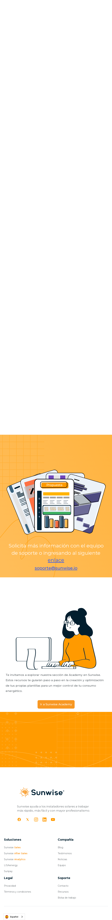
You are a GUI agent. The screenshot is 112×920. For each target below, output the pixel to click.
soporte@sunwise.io (56, 568)
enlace (56, 560)
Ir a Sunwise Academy (56, 704)
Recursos (63, 891)
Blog (60, 847)
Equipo (62, 865)
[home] (16, 5)
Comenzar (33, 766)
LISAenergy (11, 865)
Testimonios (65, 853)
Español (11, 917)
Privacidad (10, 885)
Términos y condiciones (17, 891)
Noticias (62, 859)
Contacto (63, 885)
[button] (105, 5)
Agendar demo (78, 766)
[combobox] (14, 917)
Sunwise (12, 847)
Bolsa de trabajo (67, 897)
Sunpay (8, 871)
